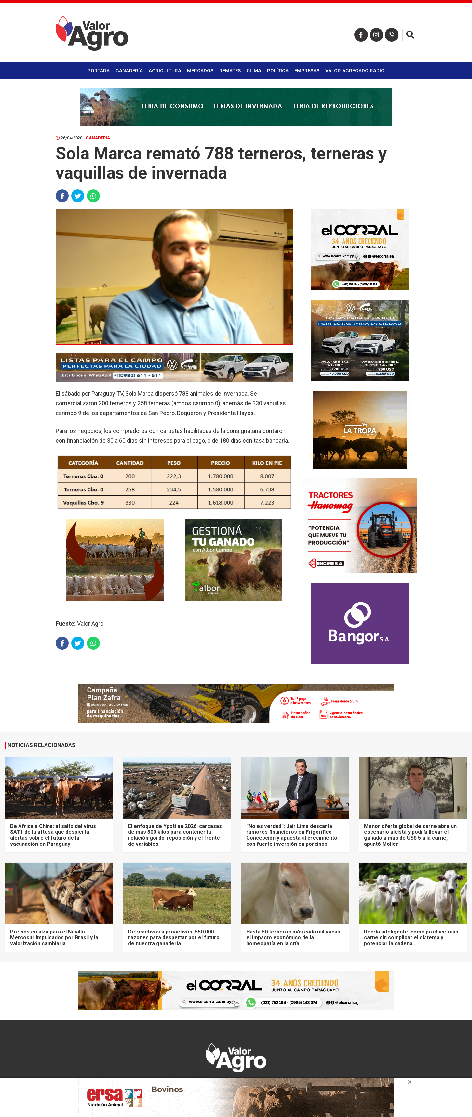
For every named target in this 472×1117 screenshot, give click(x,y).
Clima (254, 71)
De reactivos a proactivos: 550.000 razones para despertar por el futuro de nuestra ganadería (174, 938)
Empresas (306, 71)
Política (278, 71)
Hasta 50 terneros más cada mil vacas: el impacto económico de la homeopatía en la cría (294, 938)
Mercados (200, 71)
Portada (99, 71)
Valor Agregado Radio (354, 71)
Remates (230, 71)
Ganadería (129, 71)
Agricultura (165, 71)
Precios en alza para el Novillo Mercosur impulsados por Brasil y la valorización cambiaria (54, 938)
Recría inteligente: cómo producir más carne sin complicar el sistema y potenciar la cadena (411, 938)
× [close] (410, 1082)
